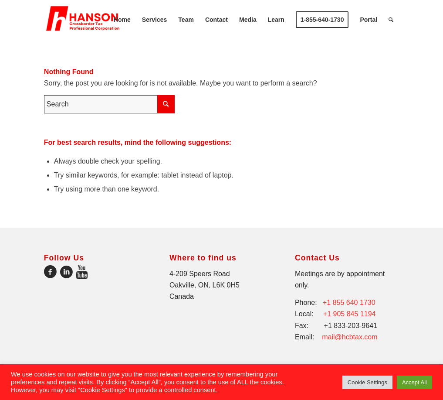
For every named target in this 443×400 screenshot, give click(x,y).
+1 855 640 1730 (349, 302)
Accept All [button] (414, 382)
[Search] (391, 19)
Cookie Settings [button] (367, 382)
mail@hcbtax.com (349, 337)
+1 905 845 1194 (349, 314)
